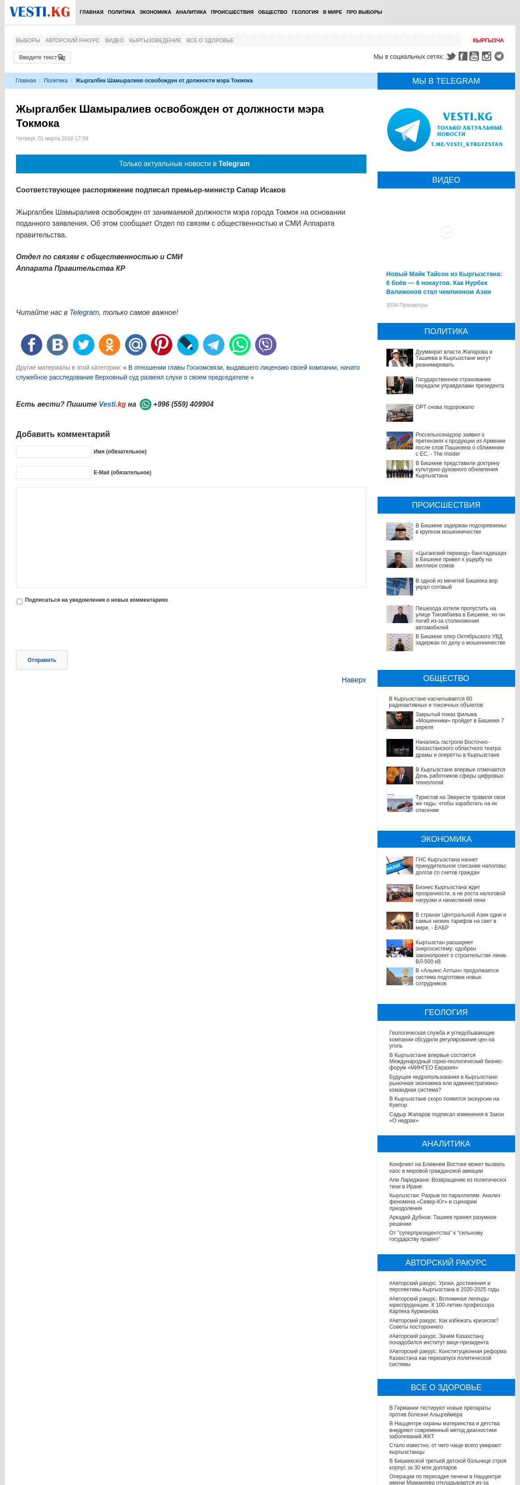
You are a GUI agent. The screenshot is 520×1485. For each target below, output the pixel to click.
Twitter (450, 56)
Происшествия (232, 12)
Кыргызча (488, 40)
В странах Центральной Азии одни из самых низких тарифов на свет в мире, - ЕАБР (445, 851)
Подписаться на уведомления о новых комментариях (96, 600)
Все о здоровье (210, 40)
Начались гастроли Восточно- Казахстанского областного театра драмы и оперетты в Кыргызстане (446, 736)
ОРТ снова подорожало (445, 407)
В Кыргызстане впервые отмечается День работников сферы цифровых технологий (441, 755)
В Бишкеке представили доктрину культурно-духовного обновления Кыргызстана (458, 469)
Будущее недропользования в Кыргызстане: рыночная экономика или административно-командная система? (444, 980)
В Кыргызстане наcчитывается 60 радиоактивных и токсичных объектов (436, 702)
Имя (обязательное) (119, 452)
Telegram (500, 56)
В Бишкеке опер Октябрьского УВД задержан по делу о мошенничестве (461, 639)
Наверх (354, 680)
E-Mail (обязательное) (122, 472)
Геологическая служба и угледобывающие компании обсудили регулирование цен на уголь (442, 936)
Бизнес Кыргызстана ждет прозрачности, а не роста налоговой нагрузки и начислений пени (446, 836)
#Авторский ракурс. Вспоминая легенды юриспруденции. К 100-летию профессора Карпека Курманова (442, 1201)
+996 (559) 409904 (183, 404)
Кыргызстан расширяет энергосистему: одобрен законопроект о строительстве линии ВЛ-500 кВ (449, 867)
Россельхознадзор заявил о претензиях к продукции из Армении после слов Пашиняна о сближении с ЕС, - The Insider (460, 444)
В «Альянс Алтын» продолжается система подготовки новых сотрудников (442, 882)
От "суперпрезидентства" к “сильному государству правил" (436, 1132)
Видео (114, 40)
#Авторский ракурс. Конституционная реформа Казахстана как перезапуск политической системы (448, 1254)
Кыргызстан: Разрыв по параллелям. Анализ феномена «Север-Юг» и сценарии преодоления (445, 1098)
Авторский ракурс (72, 40)
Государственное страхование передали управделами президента (460, 382)
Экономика (155, 12)
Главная (91, 12)
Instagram (488, 56)
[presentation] (83, 628)
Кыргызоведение (155, 40)
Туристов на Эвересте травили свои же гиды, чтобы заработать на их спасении (446, 770)
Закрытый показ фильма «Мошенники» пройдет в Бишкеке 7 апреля (438, 717)
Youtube (475, 56)
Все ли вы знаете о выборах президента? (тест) (449, 1431)
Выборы (28, 40)
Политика (121, 12)
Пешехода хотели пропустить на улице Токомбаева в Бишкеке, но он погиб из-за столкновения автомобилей (460, 618)
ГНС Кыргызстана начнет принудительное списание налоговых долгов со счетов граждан (448, 820)
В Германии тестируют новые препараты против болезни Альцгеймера (440, 1307)
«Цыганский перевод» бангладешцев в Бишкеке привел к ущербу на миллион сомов (462, 559)
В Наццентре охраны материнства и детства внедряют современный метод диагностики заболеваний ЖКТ (445, 1326)
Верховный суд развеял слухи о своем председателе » (174, 377)
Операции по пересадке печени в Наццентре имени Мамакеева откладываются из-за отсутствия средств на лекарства (445, 1379)
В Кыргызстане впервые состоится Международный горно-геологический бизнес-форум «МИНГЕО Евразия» (447, 957)
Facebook (463, 56)
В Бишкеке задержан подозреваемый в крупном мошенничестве (462, 528)
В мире (332, 12)
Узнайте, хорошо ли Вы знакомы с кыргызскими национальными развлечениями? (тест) (449, 1464)
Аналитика (191, 12)
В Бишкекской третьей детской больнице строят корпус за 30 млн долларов (449, 1360)
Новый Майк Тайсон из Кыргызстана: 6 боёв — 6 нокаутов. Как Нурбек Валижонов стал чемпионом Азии (444, 282)
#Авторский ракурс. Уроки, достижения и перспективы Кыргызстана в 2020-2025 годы (445, 1183)
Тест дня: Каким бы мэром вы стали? (436, 1446)
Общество (273, 12)
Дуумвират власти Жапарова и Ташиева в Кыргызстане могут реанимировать (454, 358)
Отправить (42, 660)
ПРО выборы (364, 12)
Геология (305, 12)
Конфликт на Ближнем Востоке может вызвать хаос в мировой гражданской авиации (447, 1064)
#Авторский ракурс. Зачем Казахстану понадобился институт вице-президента (439, 1235)
